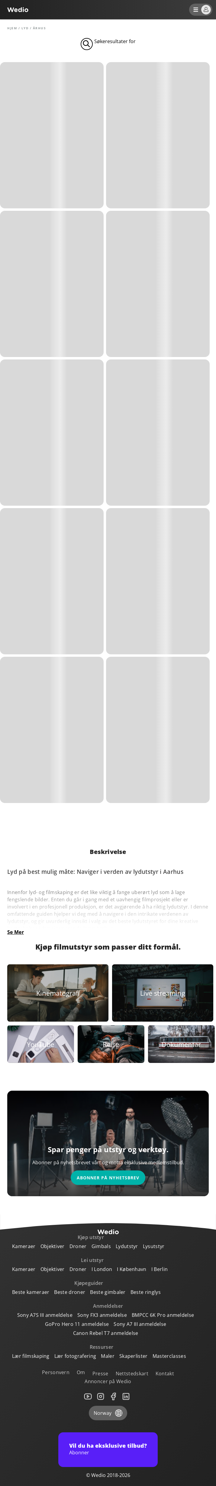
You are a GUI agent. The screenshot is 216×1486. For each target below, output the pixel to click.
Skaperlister (133, 1356)
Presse (100, 1373)
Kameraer (24, 1246)
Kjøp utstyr (91, 1237)
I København (132, 1269)
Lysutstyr (154, 1246)
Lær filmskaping (31, 1356)
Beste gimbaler (107, 1292)
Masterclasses (169, 1356)
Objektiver (52, 1246)
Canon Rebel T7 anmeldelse (105, 1333)
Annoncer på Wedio (108, 1381)
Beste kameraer (30, 1292)
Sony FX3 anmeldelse (102, 1315)
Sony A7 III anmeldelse (140, 1324)
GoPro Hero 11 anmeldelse (77, 1324)
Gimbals (101, 1246)
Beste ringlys (146, 1292)
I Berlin (159, 1269)
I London (102, 1269)
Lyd (25, 28)
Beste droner (69, 1292)
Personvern (55, 1372)
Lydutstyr (127, 1246)
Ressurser (102, 1347)
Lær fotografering (75, 1356)
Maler (107, 1356)
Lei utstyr (92, 1260)
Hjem (12, 28)
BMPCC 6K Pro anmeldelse (163, 1315)
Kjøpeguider (88, 1283)
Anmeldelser (108, 1306)
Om (81, 1372)
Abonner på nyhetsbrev (108, 1178)
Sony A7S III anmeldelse (45, 1315)
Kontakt (165, 1373)
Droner (78, 1246)
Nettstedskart (132, 1373)
